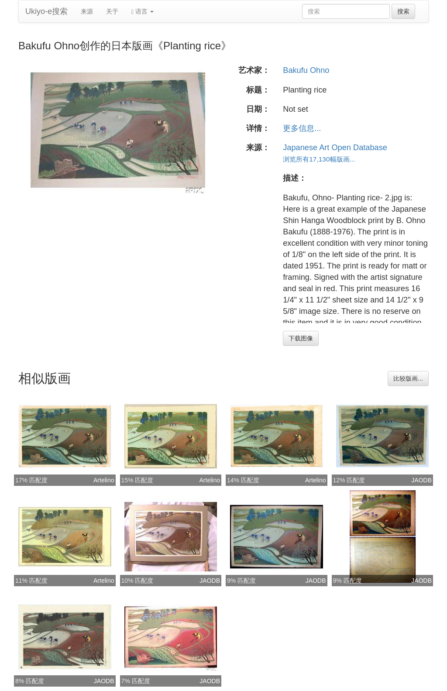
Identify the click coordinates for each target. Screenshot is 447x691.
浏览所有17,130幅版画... (319, 159)
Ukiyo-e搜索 (46, 11)
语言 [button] (142, 11)
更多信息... (302, 128)
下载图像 (301, 338)
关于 (112, 11)
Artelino (103, 480)
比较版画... (408, 378)
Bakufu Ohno (306, 70)
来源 (87, 11)
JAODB (421, 480)
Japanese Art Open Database (335, 147)
